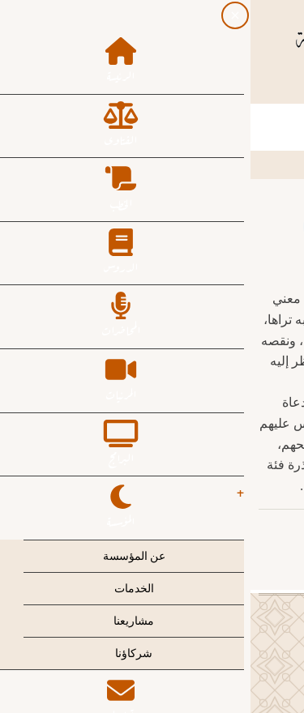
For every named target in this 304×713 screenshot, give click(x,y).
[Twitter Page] (167, 87)
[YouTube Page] (108, 87)
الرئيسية (266, 163)
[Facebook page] (196, 87)
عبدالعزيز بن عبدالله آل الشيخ (204, 531)
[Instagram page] (138, 87)
